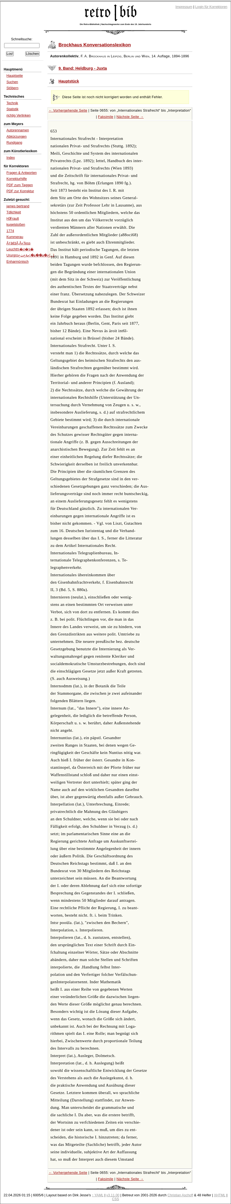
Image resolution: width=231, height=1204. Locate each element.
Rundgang (14, 143)
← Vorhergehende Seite (68, 110)
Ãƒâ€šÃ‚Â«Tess (18, 243)
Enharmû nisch (17, 262)
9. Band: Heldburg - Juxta (82, 68)
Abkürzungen (16, 137)
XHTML (220, 1195)
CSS (115, 1199)
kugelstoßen (15, 225)
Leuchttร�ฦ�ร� (19, 249)
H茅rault (12, 219)
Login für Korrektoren (211, 7)
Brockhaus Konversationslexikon (94, 44)
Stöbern (12, 88)
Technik (12, 103)
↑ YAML (98, 1195)
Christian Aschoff (180, 1195)
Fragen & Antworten (21, 173)
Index (10, 158)
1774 (10, 231)
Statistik (12, 109)
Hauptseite (14, 76)
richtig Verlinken (18, 115)
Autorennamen (17, 130)
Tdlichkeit (13, 212)
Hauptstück (68, 81)
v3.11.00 (112, 1195)
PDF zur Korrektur (20, 191)
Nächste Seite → (129, 117)
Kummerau (14, 237)
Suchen (12, 82)
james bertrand (17, 206)
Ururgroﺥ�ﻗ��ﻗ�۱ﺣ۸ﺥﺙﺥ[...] (30, 255)
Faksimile (105, 117)
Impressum (184, 7)
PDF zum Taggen (19, 185)
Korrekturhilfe (16, 179)
